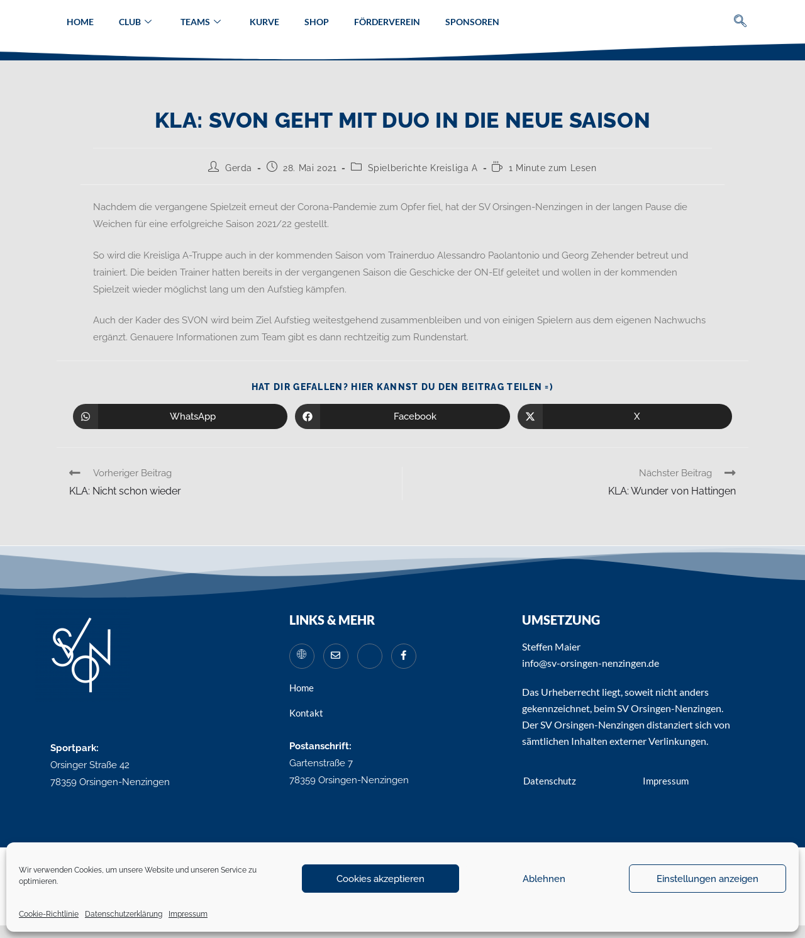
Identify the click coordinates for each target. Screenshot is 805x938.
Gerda (238, 168)
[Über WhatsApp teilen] (180, 416)
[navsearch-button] (741, 22)
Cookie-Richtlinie (49, 914)
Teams (200, 22)
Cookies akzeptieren (380, 879)
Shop (316, 21)
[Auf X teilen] (625, 416)
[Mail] (335, 656)
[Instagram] (369, 656)
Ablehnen (544, 879)
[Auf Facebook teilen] (402, 416)
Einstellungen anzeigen (707, 879)
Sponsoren (472, 21)
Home (80, 21)
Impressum (188, 914)
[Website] (301, 656)
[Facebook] (403, 656)
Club (135, 22)
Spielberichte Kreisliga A (423, 168)
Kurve (264, 21)
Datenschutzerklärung (123, 914)
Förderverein (387, 21)
